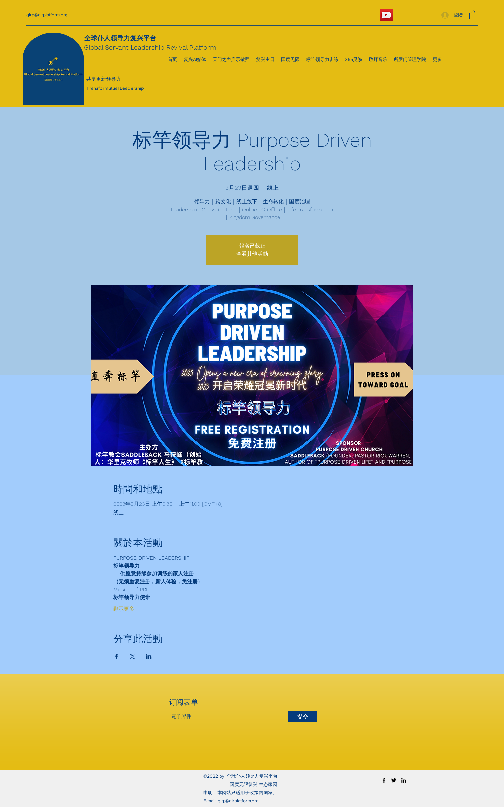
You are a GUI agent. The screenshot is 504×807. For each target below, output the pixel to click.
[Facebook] (384, 780)
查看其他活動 (252, 254)
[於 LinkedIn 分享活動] (149, 656)
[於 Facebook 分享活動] (116, 656)
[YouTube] (386, 15)
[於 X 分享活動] (132, 656)
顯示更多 (123, 609)
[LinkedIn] (403, 780)
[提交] (302, 716)
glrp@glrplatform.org (46, 14)
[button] (473, 14)
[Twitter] (393, 780)
